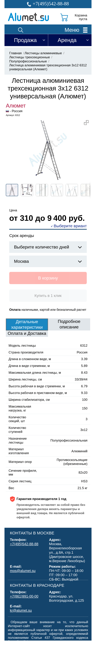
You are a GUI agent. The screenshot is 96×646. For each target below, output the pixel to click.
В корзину (48, 278)
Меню (72, 30)
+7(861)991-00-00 (24, 596)
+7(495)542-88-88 (51, 3)
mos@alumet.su (22, 571)
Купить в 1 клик (47, 296)
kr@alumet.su (21, 610)
